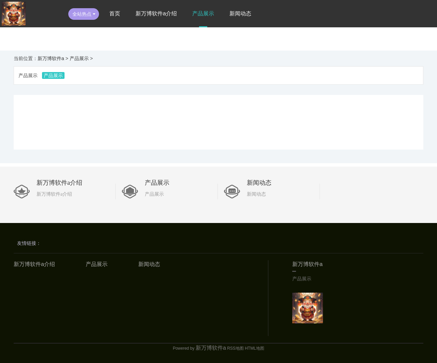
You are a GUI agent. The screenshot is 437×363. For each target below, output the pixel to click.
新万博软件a (51, 58)
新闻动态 (240, 13)
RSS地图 (235, 348)
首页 (114, 13)
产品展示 (203, 13)
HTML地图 (254, 348)
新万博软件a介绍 (156, 13)
